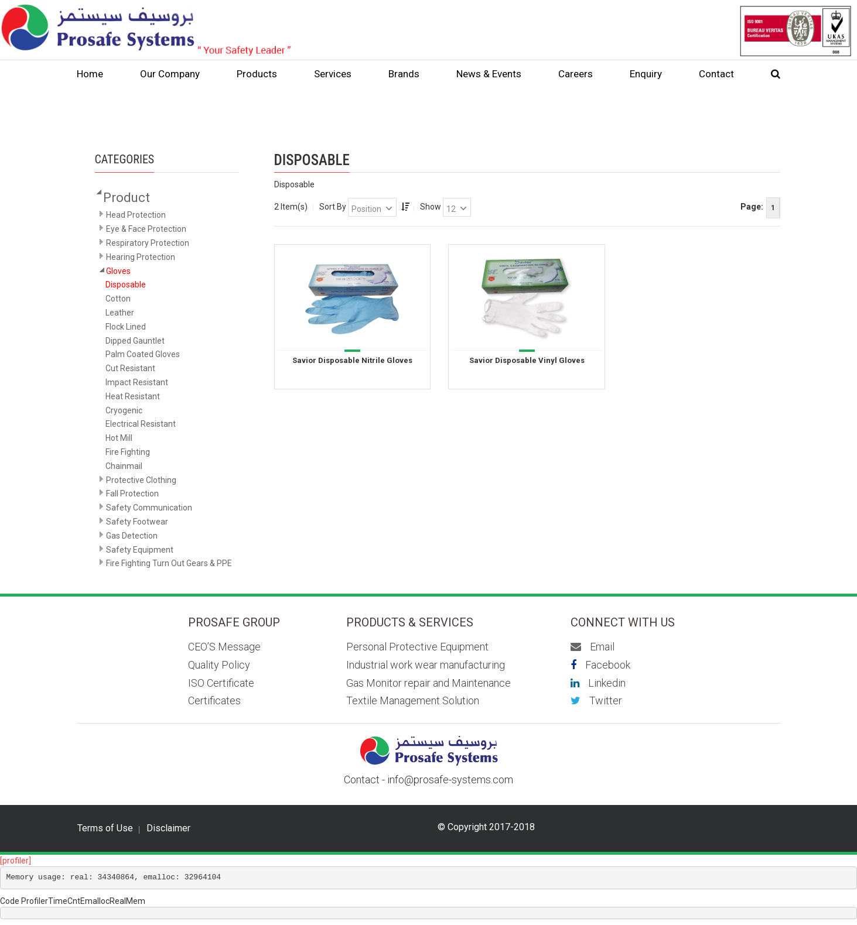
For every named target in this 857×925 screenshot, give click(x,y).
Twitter (596, 700)
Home (90, 74)
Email (592, 646)
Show (430, 206)
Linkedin (598, 683)
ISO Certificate (221, 683)
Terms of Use (105, 828)
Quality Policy (219, 665)
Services (332, 74)
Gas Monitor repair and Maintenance (428, 683)
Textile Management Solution (412, 700)
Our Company (170, 74)
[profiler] (15, 860)
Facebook (600, 665)
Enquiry (646, 74)
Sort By (332, 206)
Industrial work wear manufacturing (425, 665)
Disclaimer (168, 828)
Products (257, 74)
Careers (575, 74)
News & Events (488, 74)
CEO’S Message (224, 646)
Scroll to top (810, 892)
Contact (716, 74)
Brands (403, 74)
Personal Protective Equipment (417, 646)
